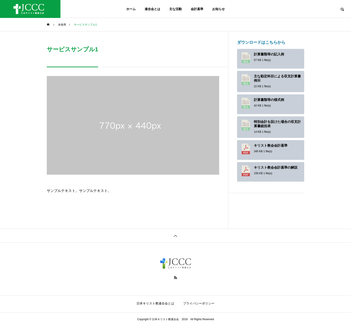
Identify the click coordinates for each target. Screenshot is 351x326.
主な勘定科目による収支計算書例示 (277, 78)
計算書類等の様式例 (269, 100)
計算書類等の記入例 (269, 54)
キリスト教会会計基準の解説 (275, 167)
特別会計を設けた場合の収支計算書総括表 (277, 124)
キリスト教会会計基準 (270, 145)
